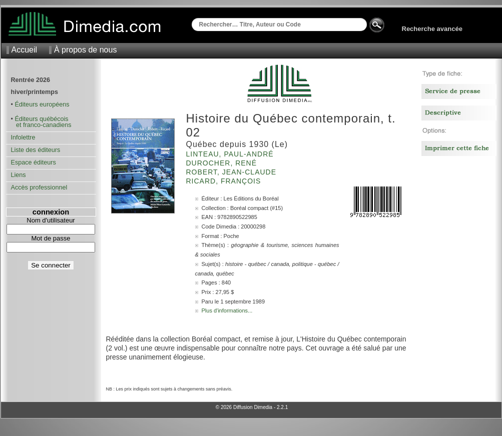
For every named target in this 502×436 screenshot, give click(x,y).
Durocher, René (222, 163)
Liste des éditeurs (36, 150)
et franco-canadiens (41, 125)
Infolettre (23, 137)
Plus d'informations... (227, 311)
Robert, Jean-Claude (232, 172)
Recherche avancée (432, 28)
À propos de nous (85, 50)
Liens (18, 175)
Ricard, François (225, 181)
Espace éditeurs (33, 162)
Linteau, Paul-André (231, 154)
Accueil (25, 50)
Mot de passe (50, 238)
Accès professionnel (39, 187)
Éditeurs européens (42, 104)
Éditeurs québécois (41, 119)
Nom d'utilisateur (51, 220)
